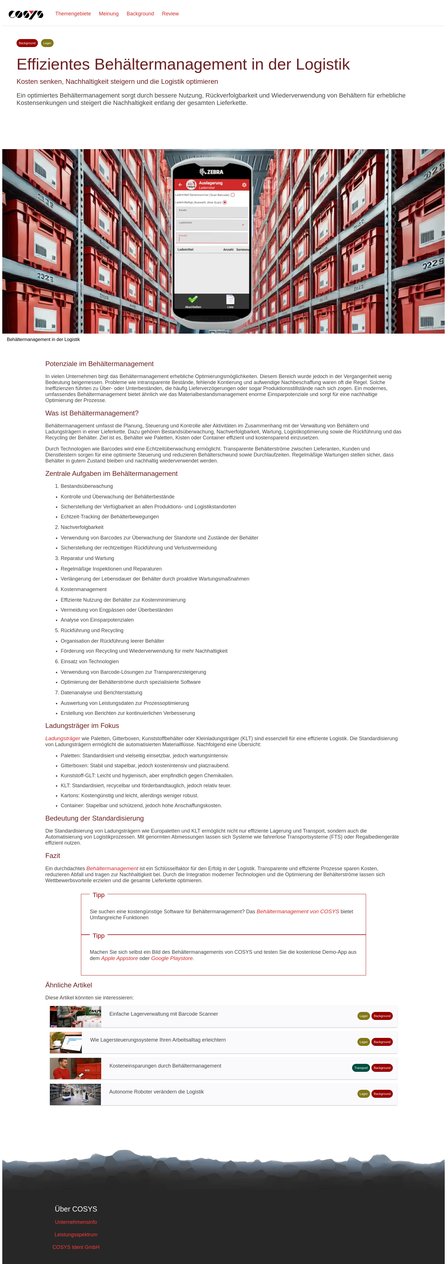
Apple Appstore (119, 958)
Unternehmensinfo (76, 1222)
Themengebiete (73, 14)
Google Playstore (172, 958)
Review (170, 14)
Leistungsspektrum (75, 1234)
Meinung (109, 14)
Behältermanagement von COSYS (298, 911)
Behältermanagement (112, 868)
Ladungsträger (62, 738)
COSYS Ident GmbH (75, 1247)
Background (140, 14)
